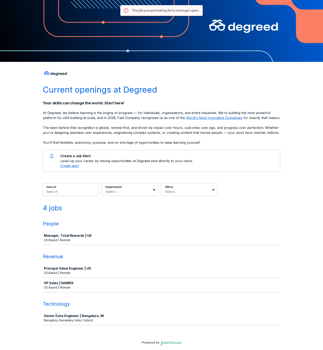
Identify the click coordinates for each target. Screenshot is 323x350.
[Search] (71, 192)
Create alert (69, 166)
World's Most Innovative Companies (214, 118)
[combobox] (105, 191)
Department (113, 187)
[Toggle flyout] (154, 189)
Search (51, 187)
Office (169, 187)
